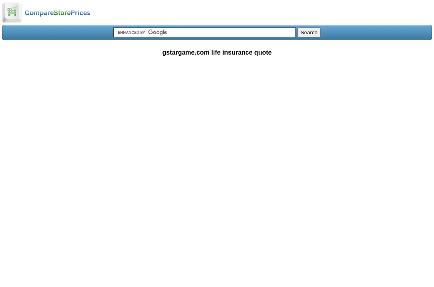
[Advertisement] (217, 121)
